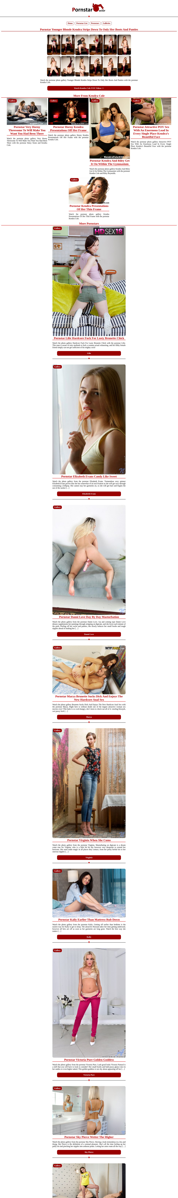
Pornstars (95, 23)
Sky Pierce (89, 1152)
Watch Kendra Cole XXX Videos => (89, 88)
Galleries (106, 23)
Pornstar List (81, 23)
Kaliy (89, 937)
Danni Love (89, 634)
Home (70, 23)
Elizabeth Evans (89, 494)
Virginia (89, 857)
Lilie (89, 353)
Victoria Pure (89, 1075)
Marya (89, 717)
